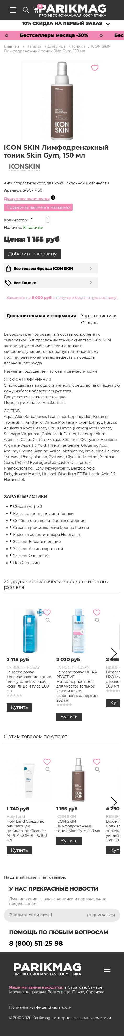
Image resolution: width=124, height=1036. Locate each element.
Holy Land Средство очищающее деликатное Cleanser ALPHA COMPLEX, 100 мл (27, 830)
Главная (11, 46)
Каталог (34, 46)
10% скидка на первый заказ (62, 23)
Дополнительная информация (41, 315)
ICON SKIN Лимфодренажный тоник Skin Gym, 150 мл (78, 826)
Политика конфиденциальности (40, 1007)
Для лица (57, 46)
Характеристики (99, 315)
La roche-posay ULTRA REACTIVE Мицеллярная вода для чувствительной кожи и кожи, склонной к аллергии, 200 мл (77, 686)
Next (112, 654)
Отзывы (90, 322)
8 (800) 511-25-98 (36, 943)
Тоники (78, 46)
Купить (19, 707)
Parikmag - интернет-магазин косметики (71, 1017)
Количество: (16, 220)
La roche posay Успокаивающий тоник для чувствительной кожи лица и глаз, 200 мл (29, 681)
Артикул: (13, 190)
